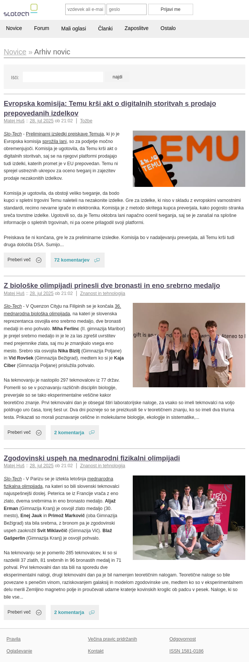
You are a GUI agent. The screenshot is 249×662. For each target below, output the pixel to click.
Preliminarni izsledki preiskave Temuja (65, 134)
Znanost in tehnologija (102, 293)
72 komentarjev (72, 260)
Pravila (13, 639)
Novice (14, 28)
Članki (105, 29)
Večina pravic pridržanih (112, 639)
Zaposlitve (136, 28)
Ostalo (168, 28)
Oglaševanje (19, 651)
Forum (41, 28)
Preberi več (19, 259)
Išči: (15, 77)
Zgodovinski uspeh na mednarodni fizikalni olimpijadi (92, 458)
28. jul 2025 (42, 120)
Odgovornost (183, 639)
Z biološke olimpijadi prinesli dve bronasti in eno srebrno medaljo (112, 285)
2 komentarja (69, 432)
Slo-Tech (13, 134)
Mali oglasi (73, 29)
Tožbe (86, 120)
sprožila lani (54, 141)
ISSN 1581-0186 (187, 651)
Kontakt (96, 651)
